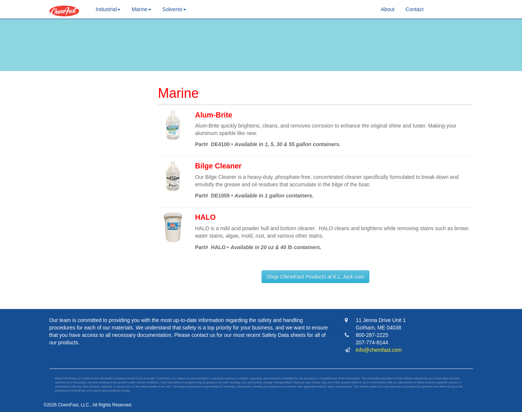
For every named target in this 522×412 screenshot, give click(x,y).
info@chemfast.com (379, 350)
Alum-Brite (213, 115)
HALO (205, 217)
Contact (415, 9)
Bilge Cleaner (218, 166)
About (388, 9)
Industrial (108, 9)
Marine (141, 9)
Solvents (174, 9)
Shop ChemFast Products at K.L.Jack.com (315, 277)
